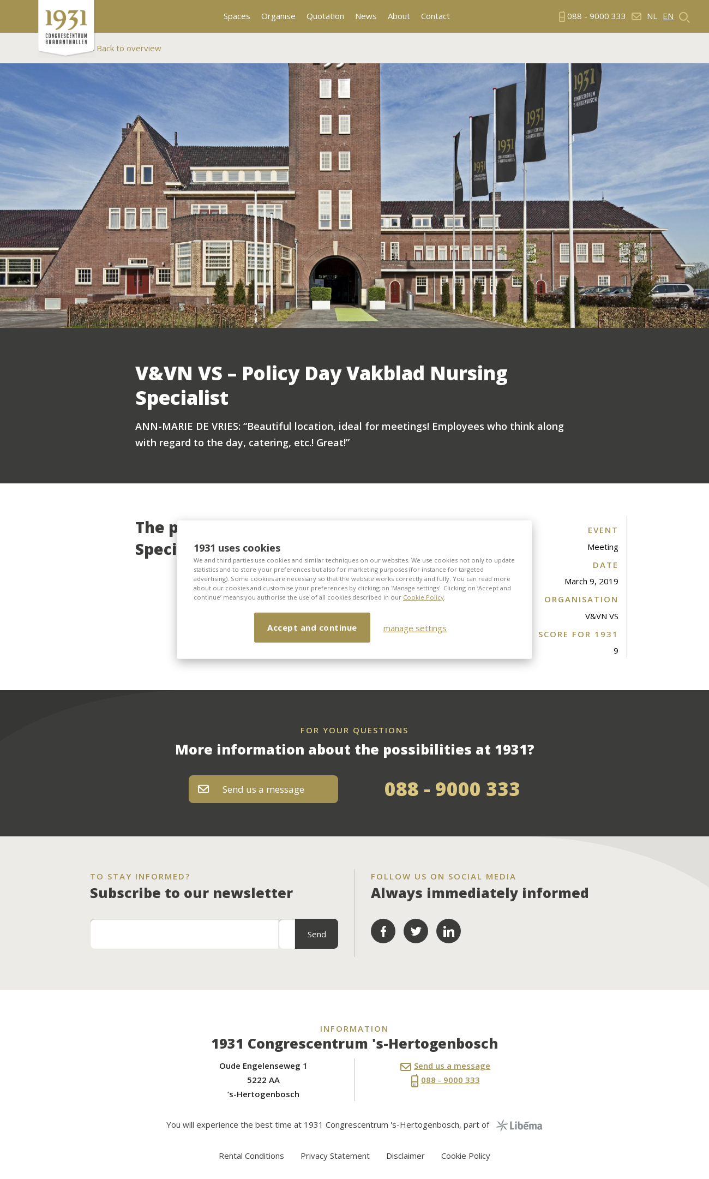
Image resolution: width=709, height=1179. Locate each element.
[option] (354, 195)
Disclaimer (405, 1155)
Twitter (416, 931)
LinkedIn (448, 931)
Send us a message (251, 789)
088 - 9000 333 (452, 788)
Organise (278, 16)
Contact (435, 16)
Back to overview (127, 48)
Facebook (383, 931)
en (668, 16)
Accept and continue (312, 627)
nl (652, 16)
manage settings (415, 627)
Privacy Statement (335, 1155)
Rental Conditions (251, 1155)
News (366, 16)
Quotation (325, 16)
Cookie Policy (423, 597)
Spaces (237, 16)
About (399, 16)
